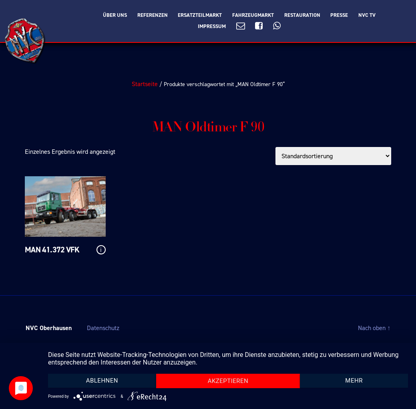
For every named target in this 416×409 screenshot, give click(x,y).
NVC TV (367, 15)
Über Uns (115, 15)
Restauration (302, 15)
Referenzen (152, 15)
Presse (339, 15)
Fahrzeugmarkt (253, 15)
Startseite (145, 84)
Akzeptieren (228, 381)
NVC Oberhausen (49, 328)
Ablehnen (102, 380)
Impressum (212, 26)
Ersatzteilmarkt (200, 15)
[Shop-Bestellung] (333, 156)
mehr (354, 380)
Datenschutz (103, 328)
